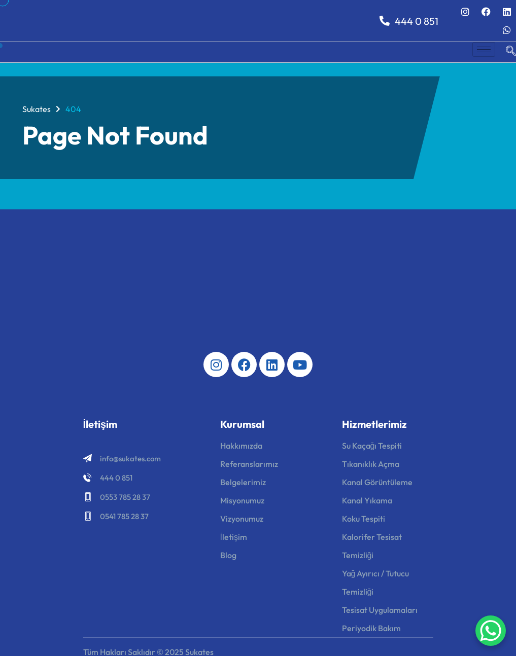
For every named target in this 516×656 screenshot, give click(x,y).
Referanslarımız (249, 464)
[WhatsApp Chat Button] (490, 630)
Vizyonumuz (241, 519)
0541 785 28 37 (124, 516)
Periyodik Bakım (371, 628)
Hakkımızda (241, 446)
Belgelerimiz (243, 482)
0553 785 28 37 (125, 497)
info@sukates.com (130, 458)
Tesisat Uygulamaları (380, 610)
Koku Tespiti (363, 519)
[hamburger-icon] (483, 49)
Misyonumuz (242, 500)
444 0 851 (409, 21)
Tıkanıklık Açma (370, 464)
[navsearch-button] (506, 52)
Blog (228, 555)
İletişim (233, 537)
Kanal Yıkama (367, 500)
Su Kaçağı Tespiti (372, 446)
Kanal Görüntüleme (377, 482)
